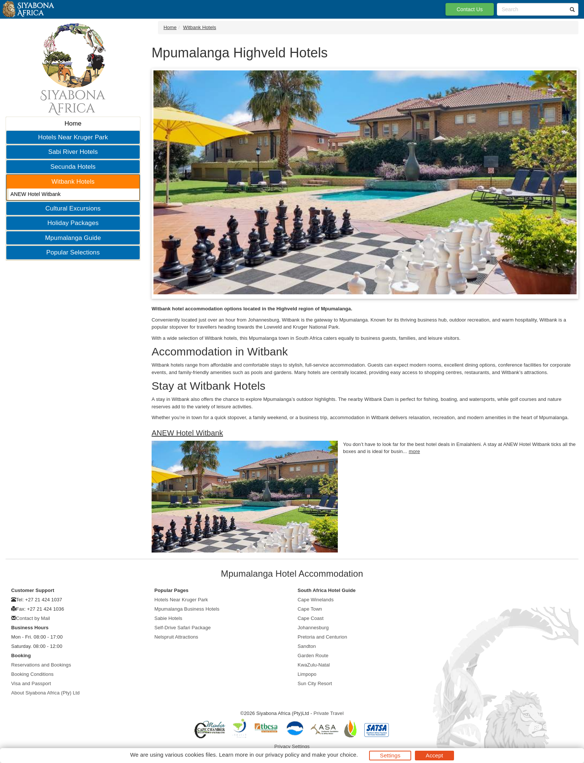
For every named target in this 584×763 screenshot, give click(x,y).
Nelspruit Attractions (177, 637)
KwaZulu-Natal (314, 665)
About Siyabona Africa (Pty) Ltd (45, 693)
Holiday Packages (73, 223)
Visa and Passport (31, 683)
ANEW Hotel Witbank (35, 194)
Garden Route (313, 655)
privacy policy (282, 754)
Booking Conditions (32, 674)
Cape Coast (311, 618)
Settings (390, 755)
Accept (434, 755)
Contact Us (470, 9)
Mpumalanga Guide (73, 237)
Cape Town (310, 609)
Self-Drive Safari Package (183, 627)
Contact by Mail (33, 618)
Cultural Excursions (73, 208)
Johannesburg (313, 627)
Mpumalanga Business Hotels (187, 609)
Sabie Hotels (168, 618)
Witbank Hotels (73, 181)
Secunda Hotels (72, 166)
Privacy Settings (292, 746)
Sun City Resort (315, 683)
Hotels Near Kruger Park (73, 137)
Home (73, 123)
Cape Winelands (316, 599)
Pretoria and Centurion (322, 637)
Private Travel (329, 713)
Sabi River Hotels (73, 151)
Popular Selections (73, 252)
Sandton (307, 646)
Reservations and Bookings (41, 665)
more (414, 451)
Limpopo (307, 674)
